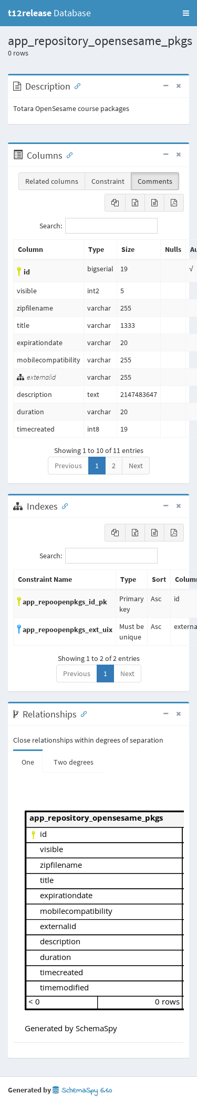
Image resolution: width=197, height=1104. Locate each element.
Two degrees (74, 762)
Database (49, 13)
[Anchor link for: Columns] (67, 154)
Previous (68, 465)
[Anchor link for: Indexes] (62, 505)
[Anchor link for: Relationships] (81, 713)
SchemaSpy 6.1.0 (82, 1090)
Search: (98, 226)
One (28, 762)
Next (136, 465)
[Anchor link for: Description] (75, 85)
